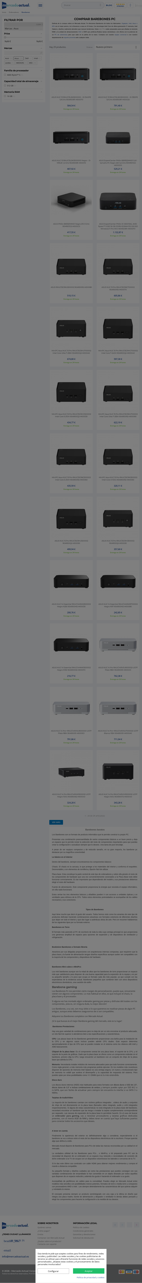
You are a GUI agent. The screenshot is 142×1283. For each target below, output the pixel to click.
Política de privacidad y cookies (90, 1277)
